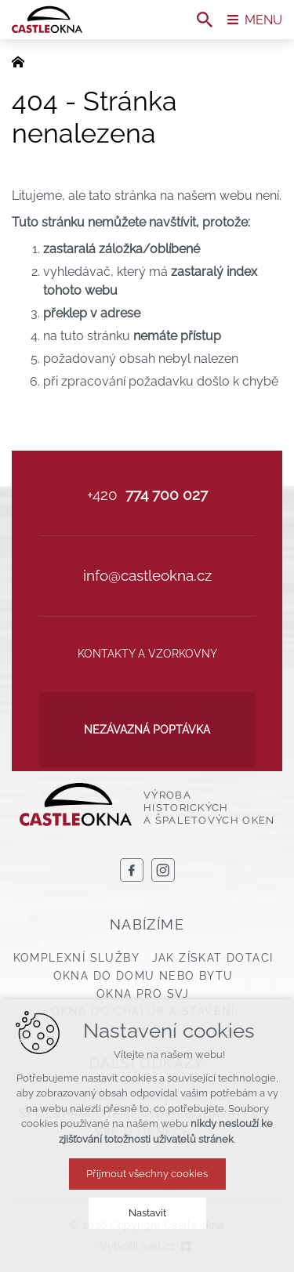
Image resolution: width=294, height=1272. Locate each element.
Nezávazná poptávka (147, 729)
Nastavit (147, 1213)
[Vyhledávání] (204, 19)
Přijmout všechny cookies (147, 1174)
